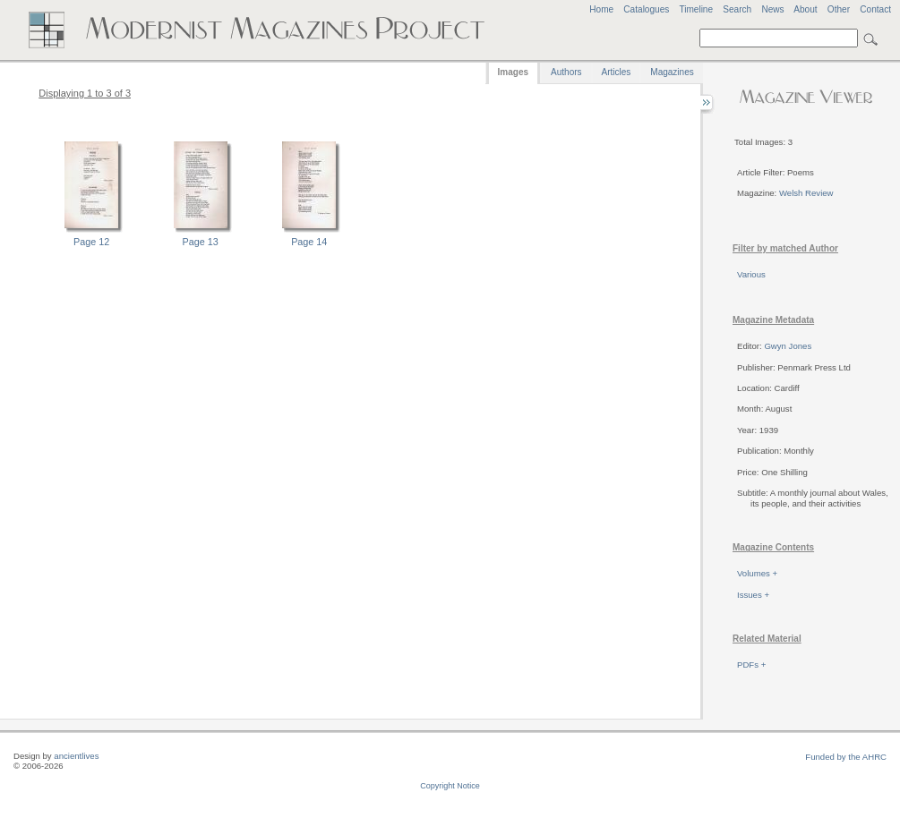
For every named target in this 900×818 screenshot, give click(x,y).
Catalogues (646, 9)
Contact (875, 9)
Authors (566, 72)
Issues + (753, 595)
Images (513, 72)
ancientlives (76, 756)
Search (737, 9)
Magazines (671, 72)
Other (838, 9)
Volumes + (757, 573)
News (772, 9)
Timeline (696, 9)
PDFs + (751, 664)
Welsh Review (806, 193)
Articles (616, 72)
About (805, 9)
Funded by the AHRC (846, 757)
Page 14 (309, 241)
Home (601, 9)
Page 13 (201, 241)
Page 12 (91, 241)
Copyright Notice (450, 785)
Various (751, 274)
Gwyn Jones (787, 346)
